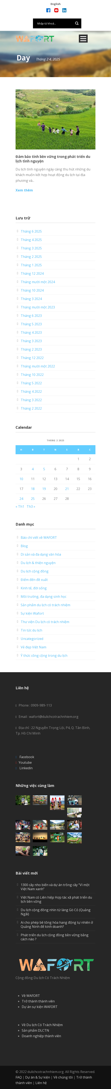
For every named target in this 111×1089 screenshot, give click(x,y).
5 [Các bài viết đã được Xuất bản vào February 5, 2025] (44, 469)
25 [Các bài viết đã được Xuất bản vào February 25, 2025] (33, 498)
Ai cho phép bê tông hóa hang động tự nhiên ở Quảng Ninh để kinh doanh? (57, 924)
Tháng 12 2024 (32, 273)
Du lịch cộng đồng (35, 571)
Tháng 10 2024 (32, 290)
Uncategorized (32, 638)
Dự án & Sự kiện (37, 1077)
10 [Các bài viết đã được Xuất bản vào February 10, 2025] (21, 479)
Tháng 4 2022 (31, 391)
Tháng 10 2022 (32, 374)
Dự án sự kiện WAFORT (40, 1006)
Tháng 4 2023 (31, 332)
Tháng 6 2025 (31, 231)
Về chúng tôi (63, 1077)
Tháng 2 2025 (31, 256)
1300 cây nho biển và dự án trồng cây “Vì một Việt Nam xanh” (55, 887)
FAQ (19, 1077)
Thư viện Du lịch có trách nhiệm (45, 622)
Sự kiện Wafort (32, 613)
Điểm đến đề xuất (34, 579)
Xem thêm (24, 190)
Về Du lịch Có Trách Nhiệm (42, 1025)
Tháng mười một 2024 (38, 282)
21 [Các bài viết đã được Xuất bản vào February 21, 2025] (67, 489)
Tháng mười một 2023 (38, 307)
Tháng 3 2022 (31, 400)
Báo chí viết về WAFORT (39, 537)
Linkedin (26, 768)
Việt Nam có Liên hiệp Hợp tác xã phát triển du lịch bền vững (56, 899)
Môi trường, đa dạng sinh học (43, 596)
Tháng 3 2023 (31, 341)
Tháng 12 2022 (32, 358)
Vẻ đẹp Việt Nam (33, 647)
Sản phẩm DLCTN (35, 1030)
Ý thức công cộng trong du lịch (44, 655)
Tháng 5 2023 (31, 324)
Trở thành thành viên (38, 1001)
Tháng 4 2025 (31, 239)
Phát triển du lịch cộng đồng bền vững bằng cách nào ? (54, 937)
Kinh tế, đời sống (34, 588)
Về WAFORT (31, 995)
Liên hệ (41, 1083)
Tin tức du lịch (31, 630)
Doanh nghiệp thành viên (41, 1036)
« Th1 (20, 506)
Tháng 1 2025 (31, 265)
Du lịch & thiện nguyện (38, 563)
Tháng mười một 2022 (38, 366)
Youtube (25, 762)
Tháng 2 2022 (31, 408)
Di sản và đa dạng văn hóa (41, 554)
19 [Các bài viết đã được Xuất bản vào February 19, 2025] (44, 489)
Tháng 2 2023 (31, 349)
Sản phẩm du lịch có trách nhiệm (45, 605)
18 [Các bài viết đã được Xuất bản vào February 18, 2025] (33, 489)
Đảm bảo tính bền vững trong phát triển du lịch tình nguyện (53, 158)
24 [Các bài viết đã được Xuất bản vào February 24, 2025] (21, 498)
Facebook (26, 757)
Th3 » (31, 506)
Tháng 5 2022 (31, 383)
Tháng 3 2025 (31, 248)
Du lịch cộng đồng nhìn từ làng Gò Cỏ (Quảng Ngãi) (56, 912)
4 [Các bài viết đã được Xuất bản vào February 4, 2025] (33, 469)
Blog (24, 546)
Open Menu (83, 39)
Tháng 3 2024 (31, 299)
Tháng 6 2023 (31, 315)
